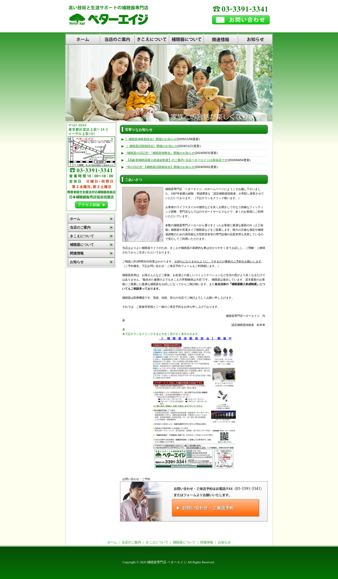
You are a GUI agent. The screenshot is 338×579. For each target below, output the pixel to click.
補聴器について (186, 39)
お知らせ (255, 39)
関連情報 (220, 39)
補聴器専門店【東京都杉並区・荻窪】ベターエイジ (136, 21)
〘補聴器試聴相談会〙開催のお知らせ (152, 146)
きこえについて (152, 39)
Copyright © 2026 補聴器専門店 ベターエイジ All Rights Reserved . (169, 562)
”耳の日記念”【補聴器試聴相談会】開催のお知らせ (160, 167)
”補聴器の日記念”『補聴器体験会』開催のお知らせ (160, 153)
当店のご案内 (117, 39)
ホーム (83, 39)
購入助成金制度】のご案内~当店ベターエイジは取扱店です (187, 160)
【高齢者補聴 (135, 160)
